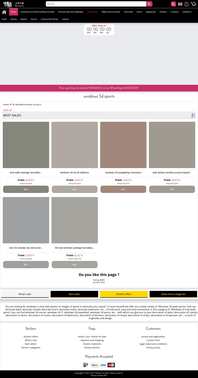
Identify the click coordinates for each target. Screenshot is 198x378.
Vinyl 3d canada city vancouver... (26, 248)
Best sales (74, 294)
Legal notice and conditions (153, 343)
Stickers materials (92, 343)
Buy (26, 189)
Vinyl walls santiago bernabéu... (26, 172)
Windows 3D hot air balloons (74, 172)
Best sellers (31, 343)
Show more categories (173, 294)
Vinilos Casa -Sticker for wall (92, 336)
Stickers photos (92, 347)
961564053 (95, 88)
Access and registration (153, 336)
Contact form (153, 340)
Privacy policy (153, 347)
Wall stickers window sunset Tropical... (172, 172)
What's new (25, 294)
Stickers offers (123, 294)
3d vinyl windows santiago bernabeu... (74, 248)
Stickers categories (30, 347)
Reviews (20, 4)
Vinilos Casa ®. (117, 373)
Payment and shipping (92, 340)
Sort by (7, 110)
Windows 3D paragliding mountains (123, 172)
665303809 (130, 88)
